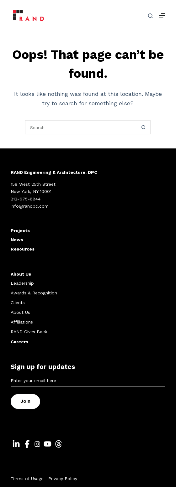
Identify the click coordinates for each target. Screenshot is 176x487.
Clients (18, 302)
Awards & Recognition (34, 292)
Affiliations (22, 321)
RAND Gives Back (29, 331)
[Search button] (143, 127)
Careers (19, 341)
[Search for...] (80, 127)
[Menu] (162, 16)
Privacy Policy (62, 478)
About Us (21, 274)
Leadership (22, 283)
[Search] (150, 15)
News (17, 239)
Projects (20, 230)
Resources (23, 248)
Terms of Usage (27, 478)
